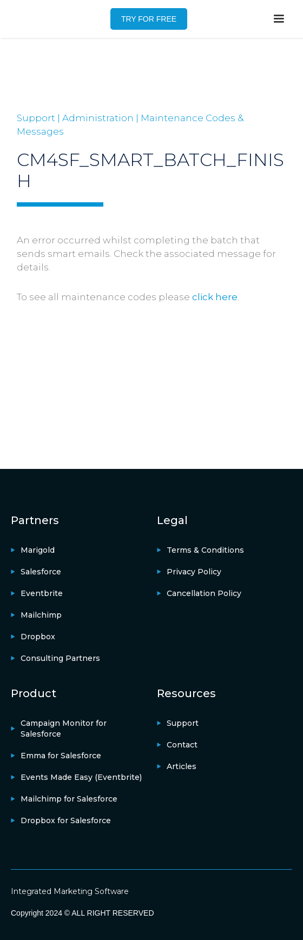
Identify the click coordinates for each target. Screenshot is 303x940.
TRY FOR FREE (148, 19)
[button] (278, 18)
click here (215, 297)
